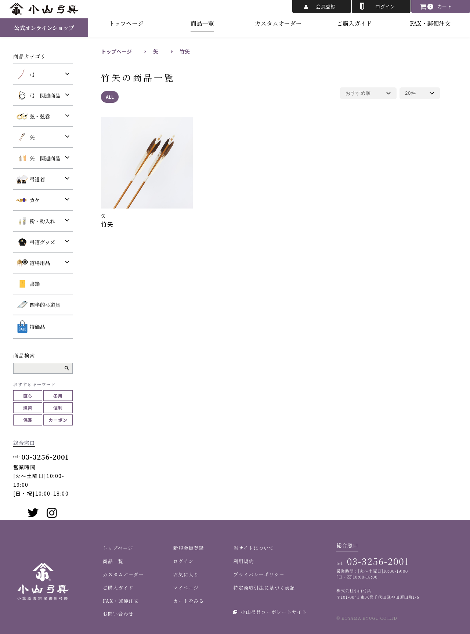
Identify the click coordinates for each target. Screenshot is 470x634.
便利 (58, 408)
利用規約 (243, 561)
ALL (110, 97)
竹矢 (185, 51)
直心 (28, 395)
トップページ (126, 23)
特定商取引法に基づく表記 (264, 587)
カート (444, 6)
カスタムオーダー (278, 23)
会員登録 (326, 6)
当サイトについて (253, 547)
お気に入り (186, 574)
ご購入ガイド (354, 23)
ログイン (385, 6)
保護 (28, 420)
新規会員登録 (188, 547)
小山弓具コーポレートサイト (274, 611)
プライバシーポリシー (258, 574)
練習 (28, 408)
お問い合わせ (118, 613)
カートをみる (188, 600)
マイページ (186, 587)
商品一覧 (202, 23)
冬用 (58, 395)
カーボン (58, 420)
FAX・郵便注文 (430, 23)
